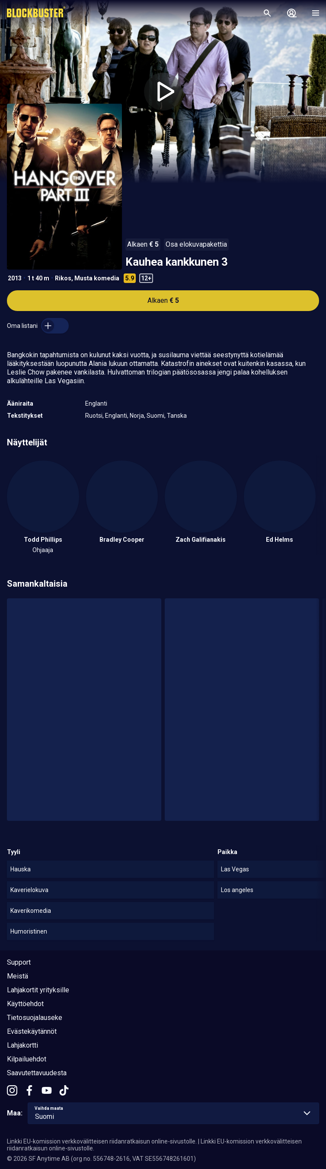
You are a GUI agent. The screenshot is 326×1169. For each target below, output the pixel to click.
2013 (15, 278)
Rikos (63, 278)
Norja (137, 415)
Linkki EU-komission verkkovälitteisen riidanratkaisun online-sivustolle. (102, 1141)
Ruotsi (93, 415)
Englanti (96, 403)
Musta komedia (96, 278)
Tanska (177, 415)
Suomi (155, 415)
